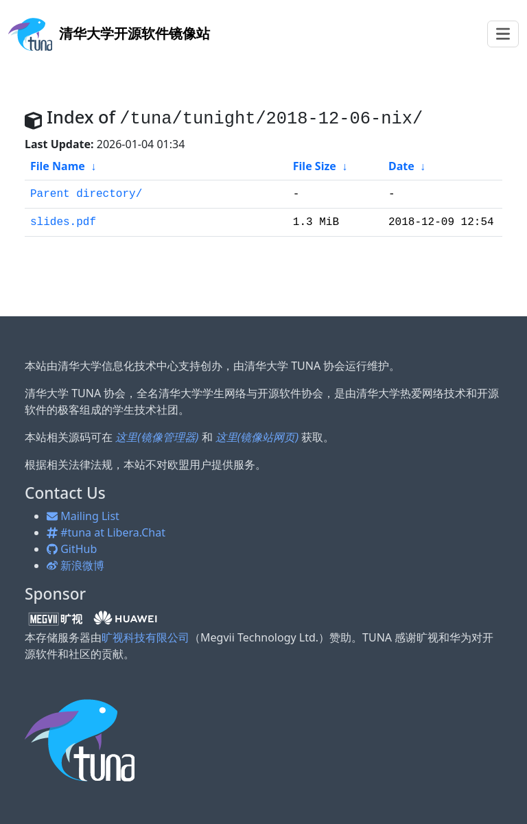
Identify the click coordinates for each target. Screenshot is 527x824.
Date (401, 166)
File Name (57, 166)
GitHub (72, 548)
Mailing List (83, 515)
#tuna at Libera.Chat (106, 532)
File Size (314, 166)
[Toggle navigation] (503, 34)
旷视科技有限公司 (145, 637)
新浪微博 (75, 565)
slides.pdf (63, 222)
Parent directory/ (86, 194)
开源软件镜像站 (109, 33)
